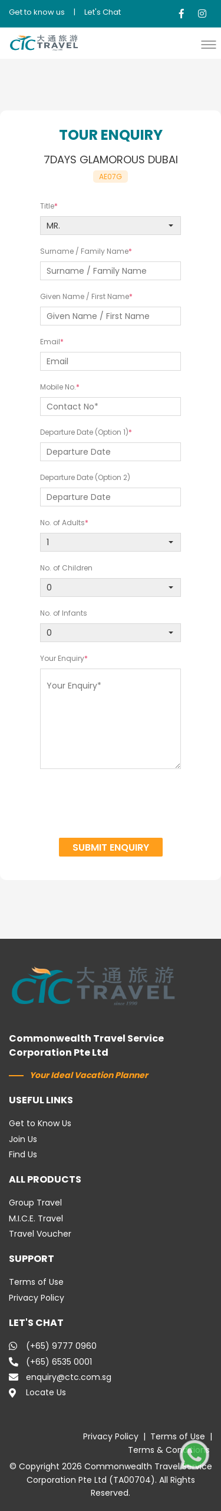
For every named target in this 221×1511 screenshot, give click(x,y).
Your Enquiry (62, 658)
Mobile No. (58, 387)
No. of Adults (62, 523)
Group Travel (35, 1202)
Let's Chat (102, 12)
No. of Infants (63, 613)
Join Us (23, 1139)
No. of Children (66, 568)
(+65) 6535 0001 (50, 1362)
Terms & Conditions (169, 1450)
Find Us (23, 1154)
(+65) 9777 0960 (53, 1346)
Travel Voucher (40, 1234)
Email (50, 342)
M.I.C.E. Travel (36, 1218)
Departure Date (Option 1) (84, 432)
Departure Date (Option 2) (85, 477)
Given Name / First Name (84, 296)
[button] (211, 44)
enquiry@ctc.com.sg (60, 1377)
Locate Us (37, 1392)
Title (47, 206)
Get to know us (37, 12)
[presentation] (110, 805)
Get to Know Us (40, 1123)
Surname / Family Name (84, 251)
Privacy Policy (36, 1298)
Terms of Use (36, 1282)
